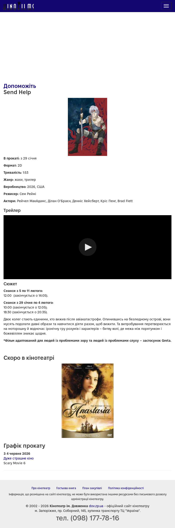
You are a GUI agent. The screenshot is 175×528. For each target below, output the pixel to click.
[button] (87, 247)
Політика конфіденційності (126, 488)
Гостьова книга (66, 488)
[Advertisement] (87, 45)
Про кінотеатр (40, 488)
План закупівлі (92, 488)
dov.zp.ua (96, 506)
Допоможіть (20, 86)
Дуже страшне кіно (19, 458)
